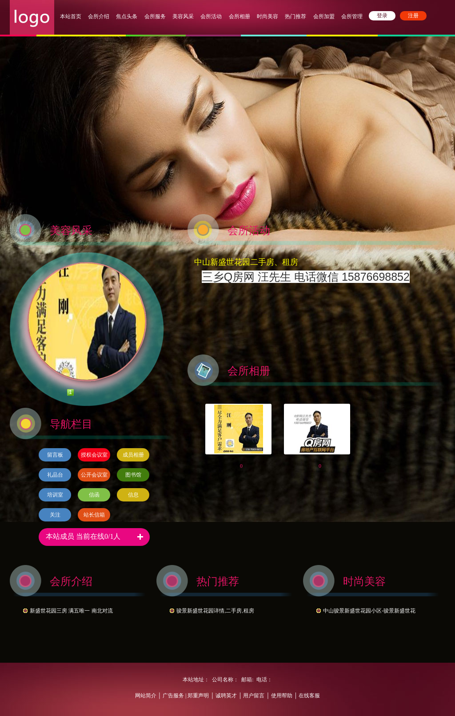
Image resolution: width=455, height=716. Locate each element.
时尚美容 (267, 16)
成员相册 (133, 455)
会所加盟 (324, 16)
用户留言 (253, 695)
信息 (133, 495)
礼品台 (55, 475)
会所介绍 (98, 16)
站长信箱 (94, 515)
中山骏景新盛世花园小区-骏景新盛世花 (369, 611)
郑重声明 (197, 695)
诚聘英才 (226, 695)
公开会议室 (94, 475)
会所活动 (211, 16)
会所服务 (155, 16)
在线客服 (309, 695)
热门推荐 (295, 16)
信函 (94, 495)
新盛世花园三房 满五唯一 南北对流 (71, 611)
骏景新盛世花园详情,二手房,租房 (215, 611)
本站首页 (70, 16)
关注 (55, 515)
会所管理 (352, 16)
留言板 (55, 455)
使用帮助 (281, 695)
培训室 (55, 495)
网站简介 (145, 695)
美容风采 (183, 16)
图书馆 (133, 475)
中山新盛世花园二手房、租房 (246, 262)
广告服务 (173, 695)
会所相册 (239, 16)
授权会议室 (94, 455)
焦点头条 (126, 16)
